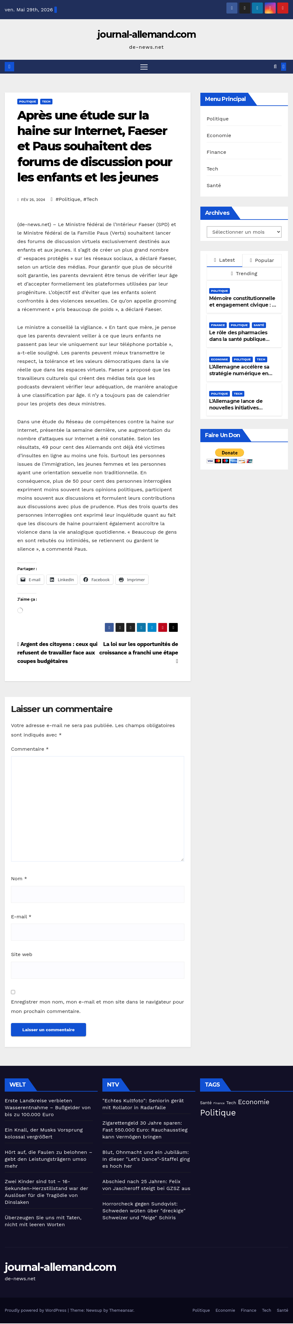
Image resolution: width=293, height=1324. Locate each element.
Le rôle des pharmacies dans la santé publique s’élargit (238, 339)
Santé (214, 186)
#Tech (90, 200)
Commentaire (30, 750)
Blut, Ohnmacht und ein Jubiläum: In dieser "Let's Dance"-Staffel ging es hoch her (146, 1160)
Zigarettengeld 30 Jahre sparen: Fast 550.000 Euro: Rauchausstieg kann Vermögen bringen (144, 1130)
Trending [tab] (244, 274)
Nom (19, 879)
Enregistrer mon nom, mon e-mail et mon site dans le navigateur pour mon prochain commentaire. (97, 1007)
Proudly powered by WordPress (36, 1311)
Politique (27, 101)
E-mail (21, 917)
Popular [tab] (262, 261)
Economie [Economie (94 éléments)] (253, 1102)
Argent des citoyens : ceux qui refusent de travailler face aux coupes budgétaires (57, 653)
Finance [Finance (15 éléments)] (219, 1103)
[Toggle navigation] (144, 67)
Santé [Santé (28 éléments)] (206, 1103)
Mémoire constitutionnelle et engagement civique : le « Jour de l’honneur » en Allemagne (242, 308)
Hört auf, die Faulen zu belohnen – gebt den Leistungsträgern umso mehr (48, 1160)
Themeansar (121, 1311)
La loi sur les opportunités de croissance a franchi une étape (138, 653)
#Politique (68, 200)
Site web (21, 955)
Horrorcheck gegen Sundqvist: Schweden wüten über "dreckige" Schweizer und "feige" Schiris (144, 1211)
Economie (219, 136)
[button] (275, 67)
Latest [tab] (224, 261)
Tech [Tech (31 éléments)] (231, 1103)
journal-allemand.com (146, 34)
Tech (46, 101)
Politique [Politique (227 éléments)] (218, 1113)
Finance (216, 152)
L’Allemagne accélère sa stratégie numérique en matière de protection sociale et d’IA (239, 377)
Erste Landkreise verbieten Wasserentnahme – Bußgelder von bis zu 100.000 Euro (48, 1108)
